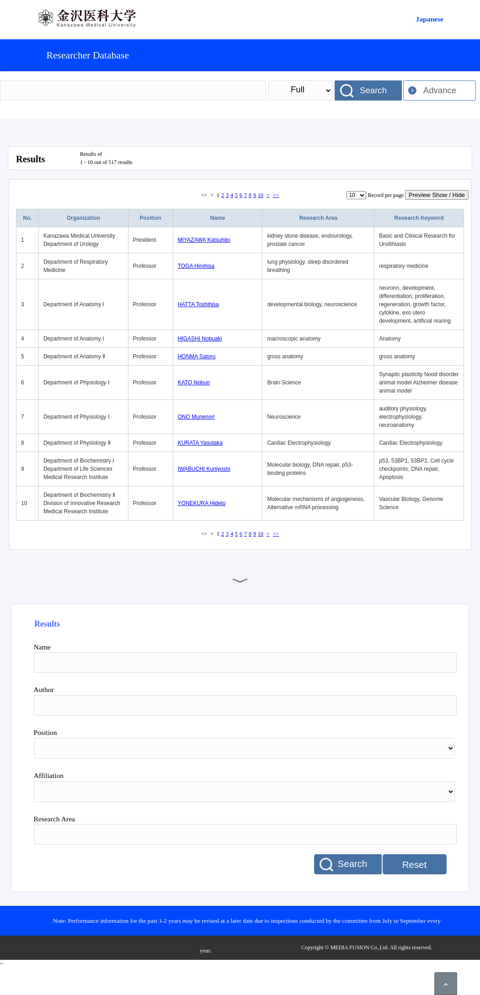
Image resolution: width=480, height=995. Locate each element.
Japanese (429, 19)
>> (276, 195)
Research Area (318, 218)
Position (150, 218)
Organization (83, 218)
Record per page (386, 195)
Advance (440, 90)
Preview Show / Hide (437, 195)
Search (373, 90)
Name (217, 218)
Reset (414, 865)
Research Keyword (419, 218)
